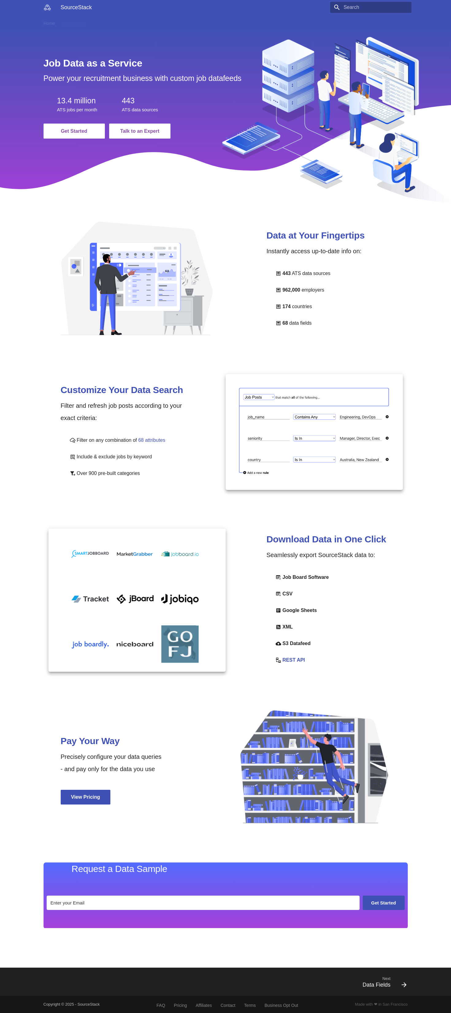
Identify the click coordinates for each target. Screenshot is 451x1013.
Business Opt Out (281, 1005)
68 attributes (151, 440)
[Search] (375, 7)
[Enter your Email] (203, 903)
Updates (119, 22)
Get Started (74, 131)
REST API (293, 660)
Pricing (141, 22)
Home (49, 22)
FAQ (161, 1005)
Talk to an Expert (139, 131)
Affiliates (204, 1005)
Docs (98, 22)
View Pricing (85, 797)
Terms (250, 1005)
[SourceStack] (47, 7)
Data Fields (74, 22)
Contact (163, 22)
